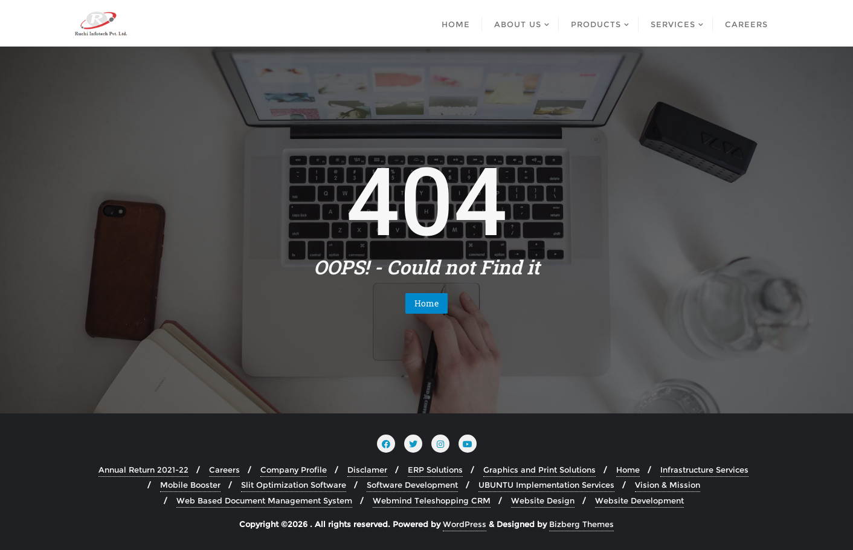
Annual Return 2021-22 (143, 469)
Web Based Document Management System (264, 500)
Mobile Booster (190, 485)
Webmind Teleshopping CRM (432, 500)
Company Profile (293, 469)
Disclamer (367, 469)
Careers (224, 469)
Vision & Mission (667, 485)
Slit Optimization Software (293, 485)
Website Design (543, 500)
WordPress (464, 524)
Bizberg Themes (581, 524)
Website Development (639, 500)
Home (426, 303)
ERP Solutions (435, 469)
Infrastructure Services (704, 469)
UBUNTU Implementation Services (546, 485)
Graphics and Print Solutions (539, 469)
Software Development (412, 485)
